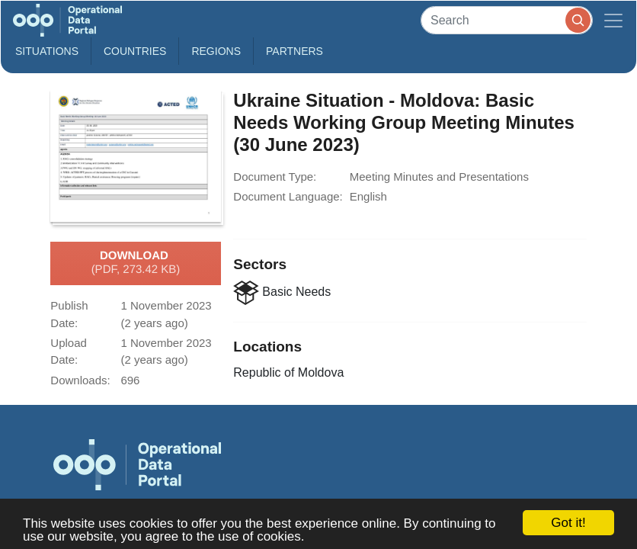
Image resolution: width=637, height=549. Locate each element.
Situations (46, 51)
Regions (216, 51)
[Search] (507, 20)
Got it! (568, 522)
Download (136, 263)
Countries (135, 51)
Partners (294, 51)
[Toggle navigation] (613, 20)
